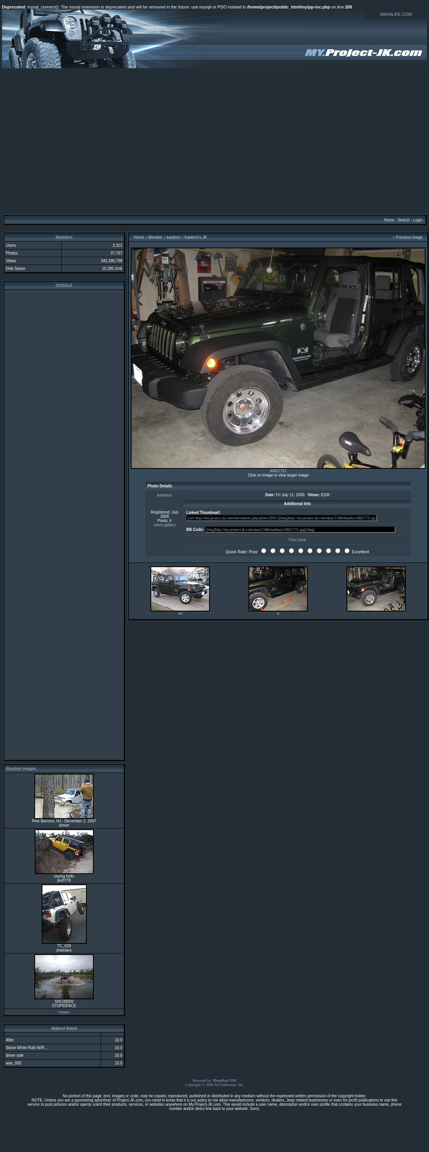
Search (403, 220)
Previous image (409, 237)
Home (389, 220)
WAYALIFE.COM (396, 14)
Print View (297, 540)
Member (156, 237)
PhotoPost (221, 1080)
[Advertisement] (213, 141)
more (64, 1012)
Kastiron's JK (195, 237)
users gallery (165, 525)
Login (417, 220)
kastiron (173, 237)
